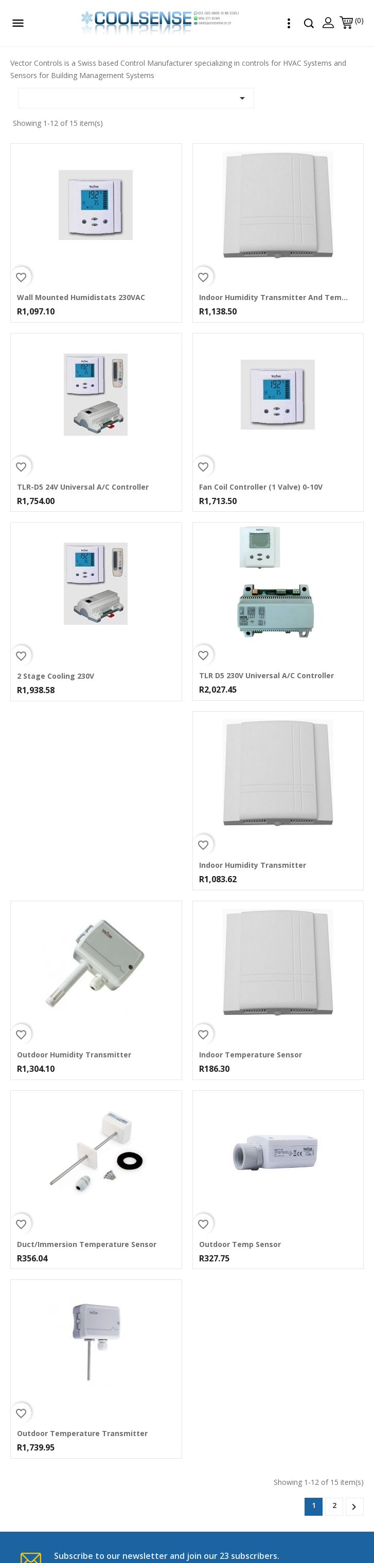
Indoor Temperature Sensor (250, 1054)
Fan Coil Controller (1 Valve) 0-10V (261, 487)
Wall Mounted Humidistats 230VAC (81, 297)
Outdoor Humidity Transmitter (74, 1054)
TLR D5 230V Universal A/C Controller (266, 675)
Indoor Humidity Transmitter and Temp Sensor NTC (274, 297)
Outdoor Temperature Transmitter (82, 1433)
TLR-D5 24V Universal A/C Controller (83, 487)
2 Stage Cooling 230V (55, 676)
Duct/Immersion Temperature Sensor (86, 1244)
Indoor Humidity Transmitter (252, 865)
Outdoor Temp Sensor (240, 1244)
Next (354, 1507)
